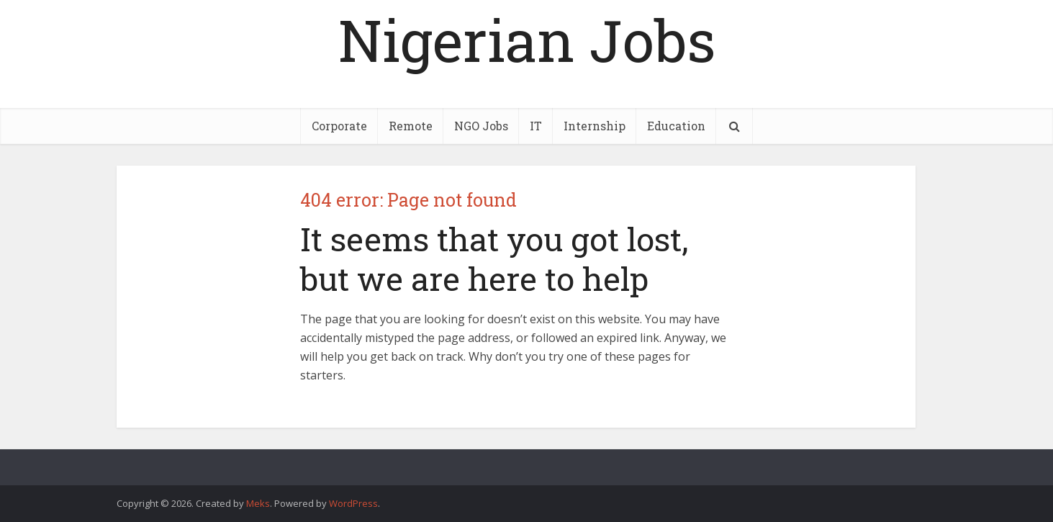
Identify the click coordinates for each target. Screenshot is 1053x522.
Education (676, 125)
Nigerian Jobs (526, 39)
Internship (594, 125)
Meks (258, 503)
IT (536, 125)
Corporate (339, 125)
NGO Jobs (481, 125)
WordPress (353, 503)
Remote (411, 125)
